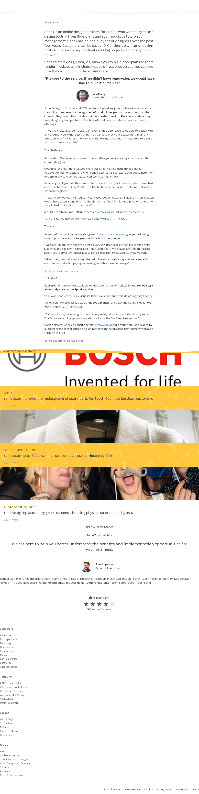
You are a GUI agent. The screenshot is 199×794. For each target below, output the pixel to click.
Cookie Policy (181, 789)
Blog (2, 751)
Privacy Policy (164, 789)
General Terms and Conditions (138, 789)
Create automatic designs (14, 759)
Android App (7, 698)
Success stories (8, 666)
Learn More (11, 405)
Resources (6, 735)
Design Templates (10, 702)
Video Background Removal (15, 763)
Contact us (6, 723)
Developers (6, 647)
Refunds (4, 727)
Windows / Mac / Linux (12, 695)
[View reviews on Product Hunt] (99, 604)
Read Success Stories (99, 527)
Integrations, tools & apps (14, 687)
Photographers (8, 639)
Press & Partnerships (11, 775)
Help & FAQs (6, 719)
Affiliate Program (9, 755)
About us (5, 771)
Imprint (195, 789)
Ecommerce (6, 651)
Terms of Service (111, 789)
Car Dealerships (8, 658)
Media (3, 654)
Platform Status (9, 731)
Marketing (5, 643)
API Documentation (11, 683)
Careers (4, 767)
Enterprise (5, 662)
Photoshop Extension (11, 691)
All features (6, 635)
